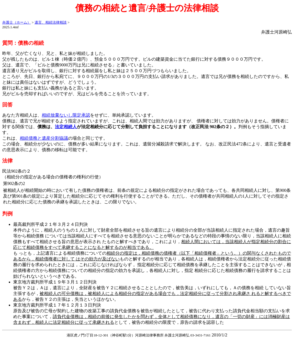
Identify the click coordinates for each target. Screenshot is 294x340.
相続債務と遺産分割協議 (44, 138)
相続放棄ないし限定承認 (66, 115)
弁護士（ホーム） (16, 22)
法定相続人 (66, 126)
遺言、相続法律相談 (51, 22)
